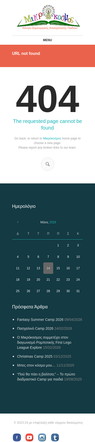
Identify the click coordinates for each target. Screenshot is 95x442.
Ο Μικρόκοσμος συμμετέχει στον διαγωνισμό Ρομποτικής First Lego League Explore (44, 342)
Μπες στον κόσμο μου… (36, 365)
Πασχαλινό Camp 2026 (35, 328)
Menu (47, 40)
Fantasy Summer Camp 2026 (40, 320)
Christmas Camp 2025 (34, 356)
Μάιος (48, 222)
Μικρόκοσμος (52, 138)
